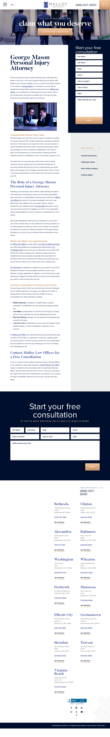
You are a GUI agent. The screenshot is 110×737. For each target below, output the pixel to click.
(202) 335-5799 (60, 573)
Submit (89, 120)
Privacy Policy (101, 725)
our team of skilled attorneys (49, 244)
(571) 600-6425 (60, 656)
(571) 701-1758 (59, 545)
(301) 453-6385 (86, 517)
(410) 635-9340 (86, 545)
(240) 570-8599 (60, 598)
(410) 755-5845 (60, 628)
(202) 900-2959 (86, 573)
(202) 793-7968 (60, 517)
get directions (59, 522)
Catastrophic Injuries (88, 162)
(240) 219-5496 (86, 628)
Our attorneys (40, 206)
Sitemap (83, 725)
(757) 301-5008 (60, 687)
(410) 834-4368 (86, 656)
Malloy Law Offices (19, 244)
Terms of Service (91, 725)
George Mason (27, 86)
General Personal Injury (89, 156)
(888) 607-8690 (86, 5)
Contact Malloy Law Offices (49, 365)
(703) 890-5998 (86, 600)
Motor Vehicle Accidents (89, 168)
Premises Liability (86, 175)
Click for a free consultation (55, 32)
